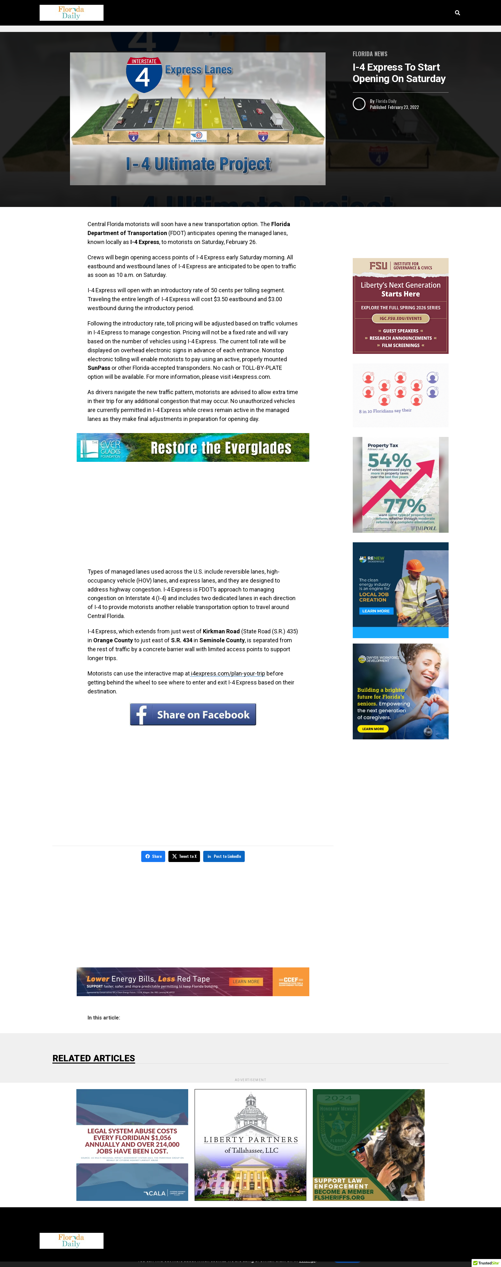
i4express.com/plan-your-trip (227, 673)
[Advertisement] (193, 516)
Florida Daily (386, 100)
